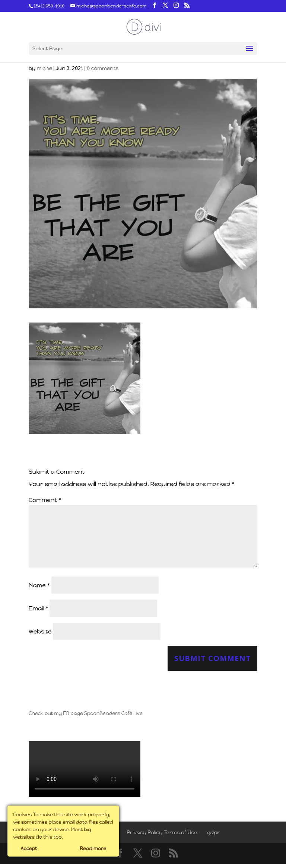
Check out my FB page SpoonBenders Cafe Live (86, 713)
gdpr (213, 832)
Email (38, 608)
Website (40, 631)
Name (39, 585)
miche (44, 68)
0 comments (102, 68)
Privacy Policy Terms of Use (162, 832)
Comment (45, 500)
